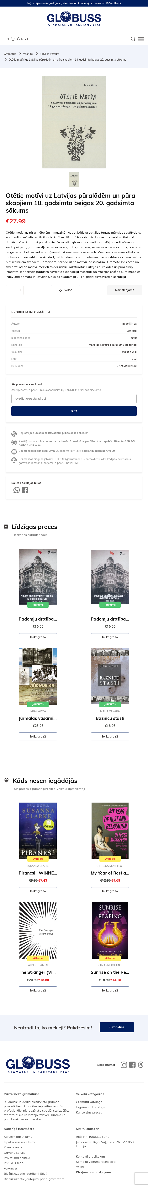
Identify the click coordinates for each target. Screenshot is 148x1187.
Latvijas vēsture (49, 54)
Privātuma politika (17, 1158)
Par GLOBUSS (14, 1163)
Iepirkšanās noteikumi (19, 1142)
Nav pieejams (124, 290)
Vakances (11, 1168)
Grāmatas (10, 54)
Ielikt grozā (38, 637)
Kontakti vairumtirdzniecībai (96, 1162)
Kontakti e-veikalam (90, 1156)
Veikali (80, 1167)
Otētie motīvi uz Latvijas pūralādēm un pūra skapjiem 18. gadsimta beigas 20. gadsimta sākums (67, 59)
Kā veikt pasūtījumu (18, 1137)
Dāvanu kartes (14, 1152)
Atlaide (38, 858)
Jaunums (38, 604)
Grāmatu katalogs (89, 1102)
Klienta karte (13, 1147)
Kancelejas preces (89, 1112)
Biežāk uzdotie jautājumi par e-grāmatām (34, 1179)
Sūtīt (74, 411)
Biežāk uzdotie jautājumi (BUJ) (25, 1173)
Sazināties (116, 1027)
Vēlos (65, 290)
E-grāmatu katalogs (90, 1107)
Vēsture (28, 54)
